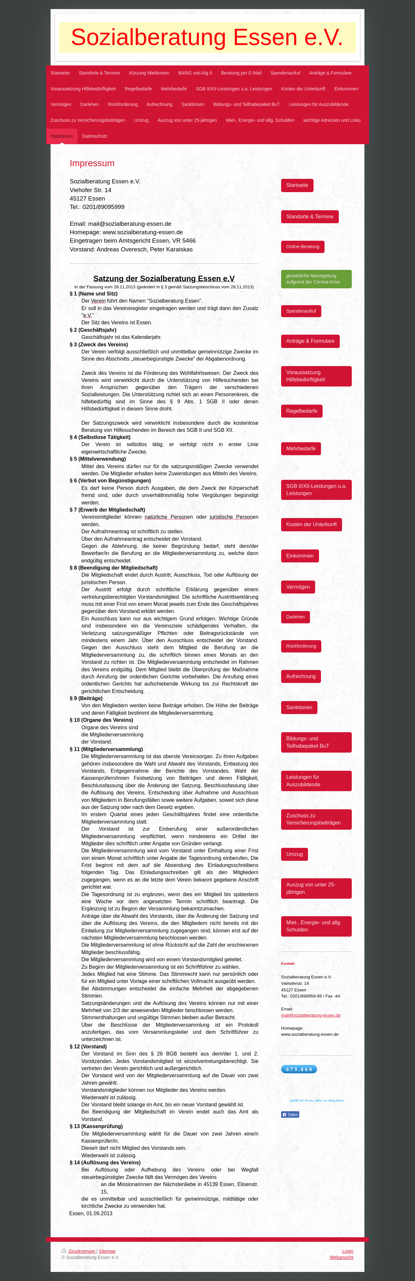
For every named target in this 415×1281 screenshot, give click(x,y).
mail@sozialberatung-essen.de (310, 1015)
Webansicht (341, 1257)
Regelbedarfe (301, 411)
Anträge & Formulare (310, 341)
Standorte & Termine (310, 216)
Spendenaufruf (301, 311)
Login (347, 1251)
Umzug (294, 854)
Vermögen (298, 587)
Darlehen (295, 616)
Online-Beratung (302, 246)
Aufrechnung (301, 676)
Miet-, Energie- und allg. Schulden (313, 926)
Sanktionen (299, 707)
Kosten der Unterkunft (311, 524)
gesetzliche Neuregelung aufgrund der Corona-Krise (313, 279)
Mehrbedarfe (301, 448)
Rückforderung (301, 646)
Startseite (297, 185)
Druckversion (79, 1251)
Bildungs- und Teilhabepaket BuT (307, 742)
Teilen (290, 1115)
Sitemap (107, 1251)
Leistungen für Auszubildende (303, 780)
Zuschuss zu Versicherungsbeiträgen (313, 819)
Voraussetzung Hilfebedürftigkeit (305, 376)
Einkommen (300, 556)
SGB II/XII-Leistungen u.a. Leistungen (316, 489)
